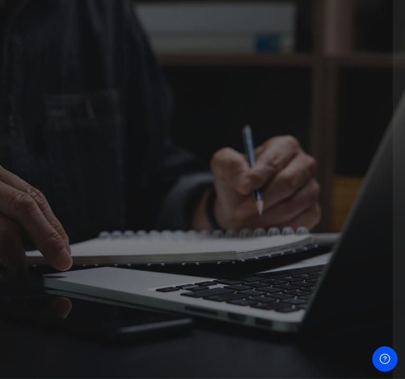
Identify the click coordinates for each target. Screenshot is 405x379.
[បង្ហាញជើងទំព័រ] (385, 359)
